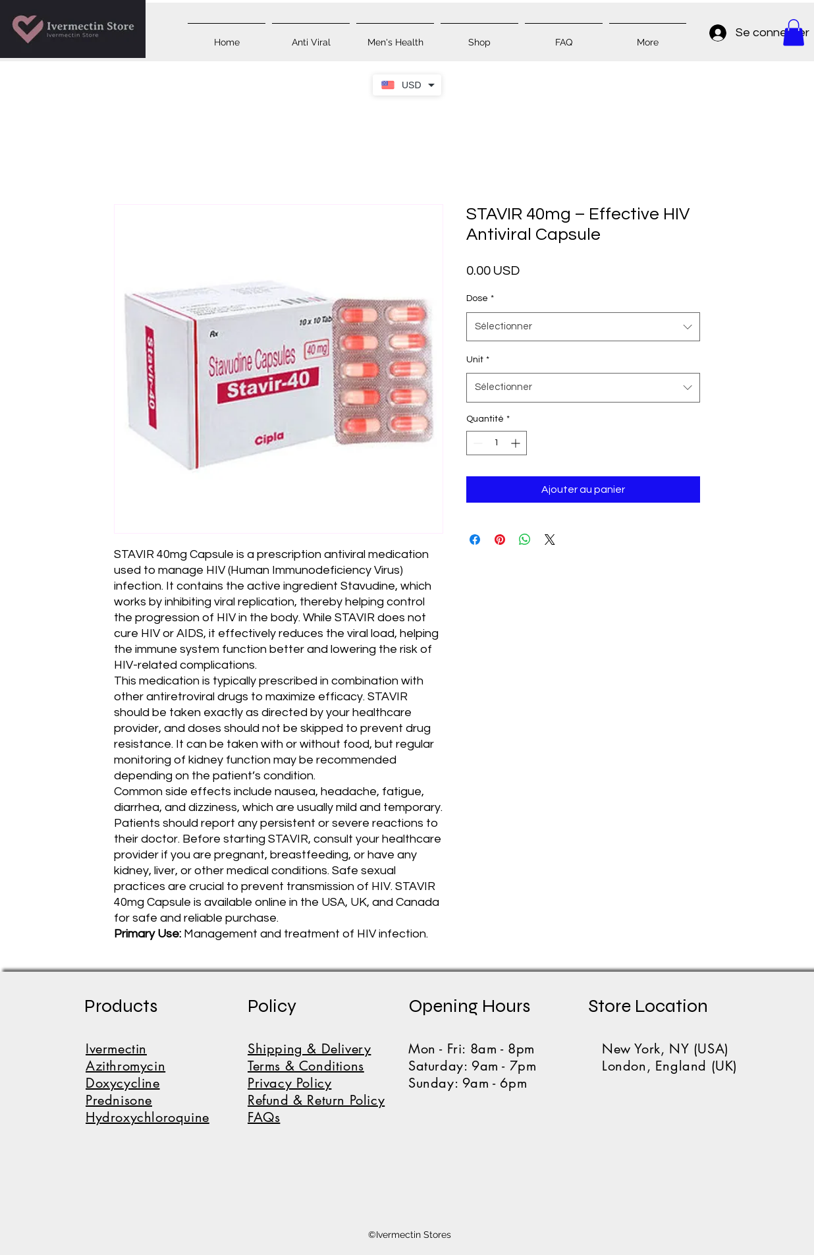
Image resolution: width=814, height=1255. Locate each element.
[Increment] (516, 443)
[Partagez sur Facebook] (475, 539)
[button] (793, 32)
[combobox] (583, 326)
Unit (477, 359)
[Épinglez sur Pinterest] (500, 539)
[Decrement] (476, 443)
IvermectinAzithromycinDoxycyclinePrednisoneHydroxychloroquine (147, 1083)
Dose (480, 298)
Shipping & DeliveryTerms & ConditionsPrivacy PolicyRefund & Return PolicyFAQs (316, 1083)
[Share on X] (550, 539)
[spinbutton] (496, 443)
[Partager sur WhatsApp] (525, 539)
